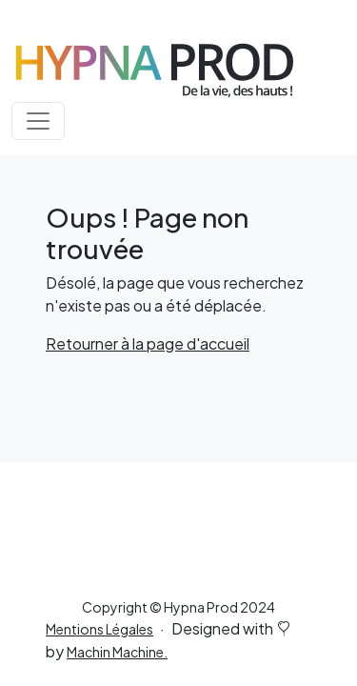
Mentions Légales (99, 628)
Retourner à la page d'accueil (147, 343)
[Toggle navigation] (38, 121)
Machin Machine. (117, 651)
